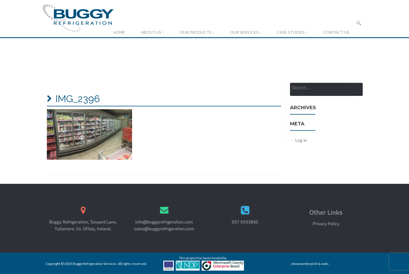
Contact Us (336, 32)
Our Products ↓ (197, 32)
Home (119, 32)
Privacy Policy (325, 223)
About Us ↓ (152, 32)
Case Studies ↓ (292, 32)
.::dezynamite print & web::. (309, 264)
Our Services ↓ (245, 32)
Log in (301, 140)
